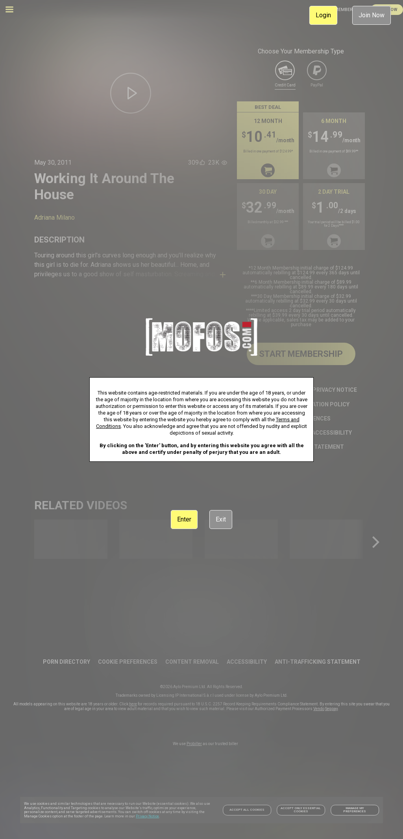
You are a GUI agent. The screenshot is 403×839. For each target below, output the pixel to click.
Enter (184, 519)
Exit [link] (221, 519)
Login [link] (323, 15)
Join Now (372, 15)
